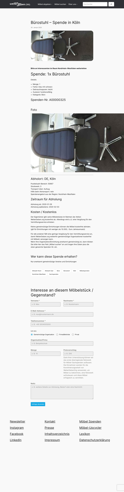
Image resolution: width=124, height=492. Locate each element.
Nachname (69, 301)
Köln (74, 271)
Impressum (52, 440)
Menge (34, 350)
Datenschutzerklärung (94, 440)
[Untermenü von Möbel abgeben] (51, 4)
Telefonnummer (38, 321)
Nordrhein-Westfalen (39, 274)
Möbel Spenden (90, 421)
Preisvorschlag (70, 350)
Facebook (16, 433)
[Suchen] (111, 4)
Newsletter (17, 421)
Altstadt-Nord (36, 271)
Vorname (35, 301)
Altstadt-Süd (49, 271)
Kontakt (50, 421)
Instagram (17, 427)
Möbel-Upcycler (90, 427)
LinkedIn (15, 440)
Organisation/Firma (39, 340)
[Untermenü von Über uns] (76, 4)
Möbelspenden (84, 271)
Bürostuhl (67, 271)
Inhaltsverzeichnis (57, 433)
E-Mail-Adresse (38, 311)
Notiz (33, 383)
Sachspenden (53, 274)
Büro (58, 271)
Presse (49, 427)
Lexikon (84, 433)
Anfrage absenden (38, 404)
